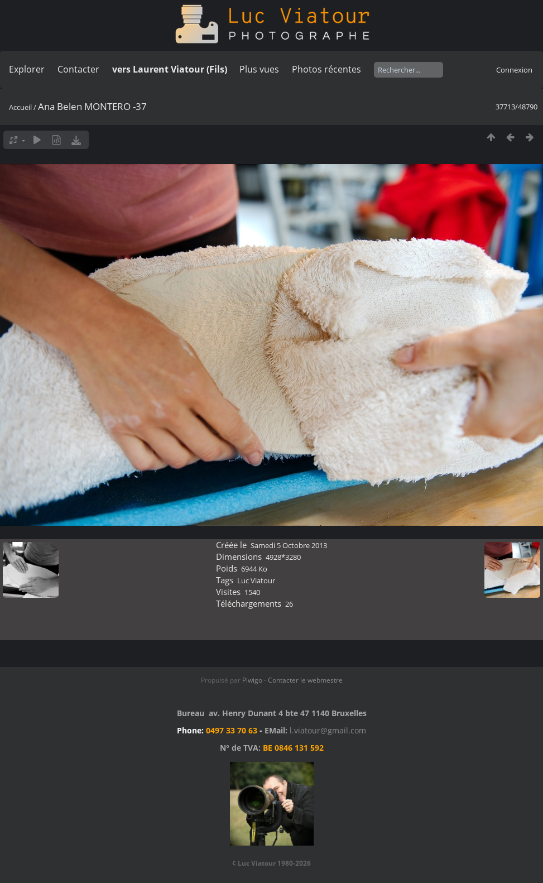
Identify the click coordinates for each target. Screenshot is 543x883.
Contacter (78, 69)
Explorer (27, 69)
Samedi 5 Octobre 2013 (289, 545)
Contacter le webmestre (305, 680)
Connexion (514, 70)
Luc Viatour (256, 580)
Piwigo (252, 680)
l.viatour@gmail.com (328, 730)
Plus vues (259, 69)
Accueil (20, 107)
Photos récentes (326, 69)
